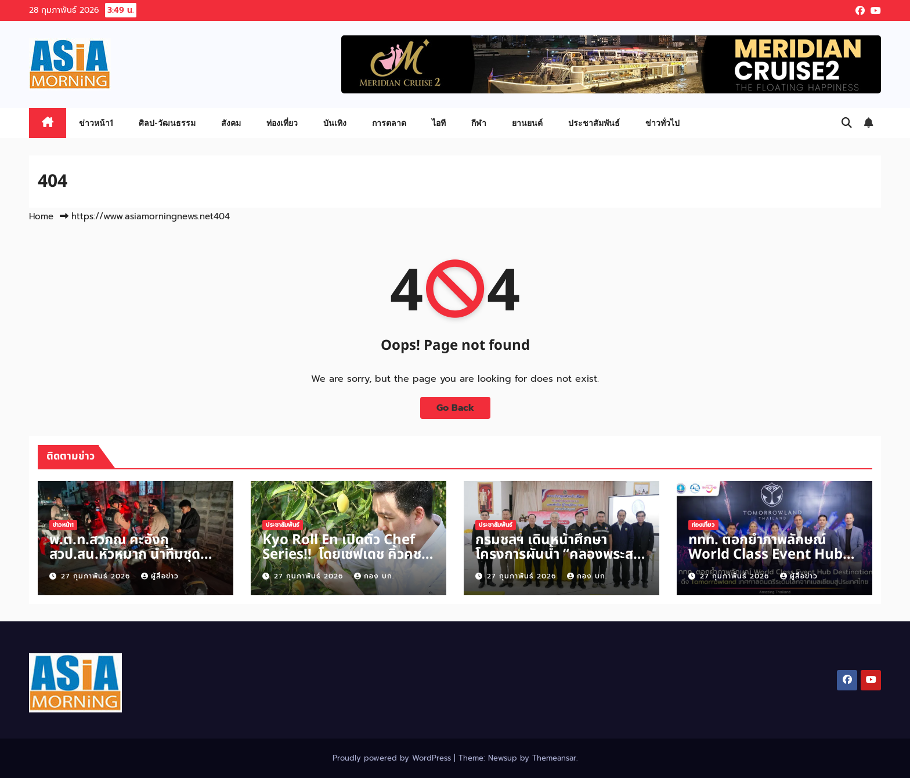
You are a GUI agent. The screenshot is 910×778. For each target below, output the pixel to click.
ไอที (439, 123)
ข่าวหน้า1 (96, 123)
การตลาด (389, 123)
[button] (847, 123)
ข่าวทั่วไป (662, 123)
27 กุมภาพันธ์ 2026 (97, 576)
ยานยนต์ (527, 123)
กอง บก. (374, 576)
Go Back (455, 408)
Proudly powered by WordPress (393, 757)
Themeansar (554, 757)
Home (41, 216)
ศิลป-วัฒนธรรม (167, 123)
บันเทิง (334, 123)
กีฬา (478, 123)
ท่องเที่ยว (282, 123)
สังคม (231, 123)
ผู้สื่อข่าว (160, 576)
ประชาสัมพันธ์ (594, 123)
